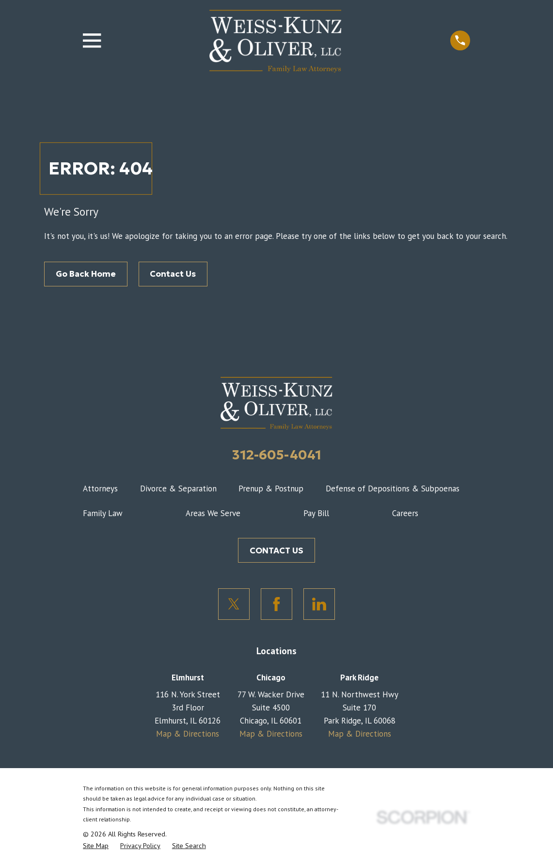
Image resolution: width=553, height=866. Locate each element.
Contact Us (173, 273)
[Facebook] (276, 604)
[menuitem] (96, 845)
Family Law (103, 513)
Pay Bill (316, 513)
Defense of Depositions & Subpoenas (392, 488)
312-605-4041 (276, 454)
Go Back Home (86, 273)
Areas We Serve (213, 513)
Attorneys (100, 488)
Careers (405, 513)
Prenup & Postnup (270, 488)
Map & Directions (187, 733)
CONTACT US (276, 550)
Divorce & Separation (178, 488)
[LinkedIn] (319, 604)
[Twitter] (234, 604)
